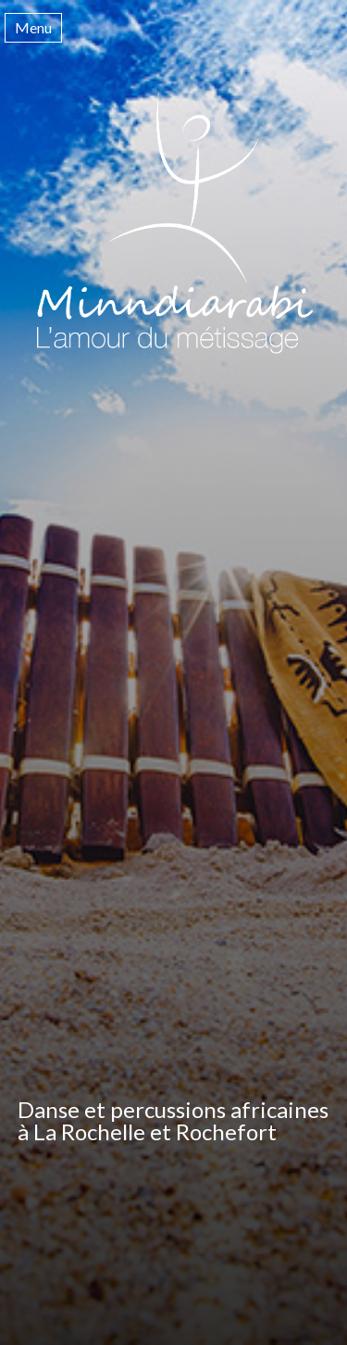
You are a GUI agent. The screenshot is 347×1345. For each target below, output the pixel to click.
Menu (33, 27)
